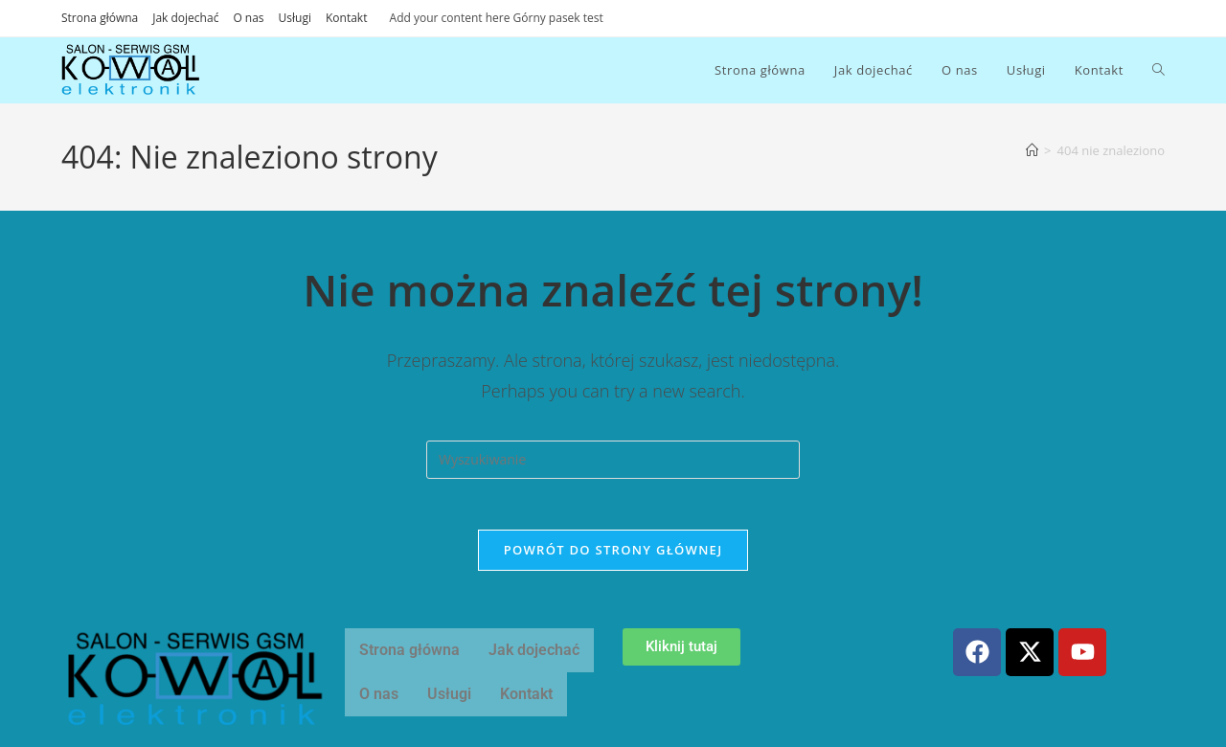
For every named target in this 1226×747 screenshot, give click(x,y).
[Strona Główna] (1032, 150)
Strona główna (99, 18)
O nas (248, 18)
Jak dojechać (185, 18)
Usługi (295, 18)
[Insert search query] (613, 460)
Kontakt (346, 18)
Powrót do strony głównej (613, 556)
